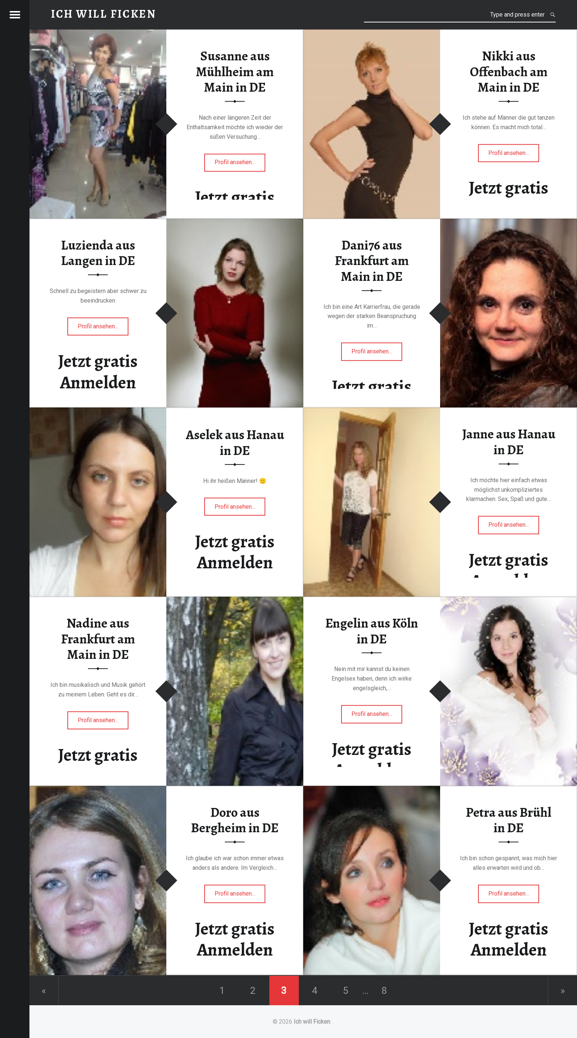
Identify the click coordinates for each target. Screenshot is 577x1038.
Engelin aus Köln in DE (371, 631)
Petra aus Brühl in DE (508, 820)
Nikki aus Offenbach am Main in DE (509, 71)
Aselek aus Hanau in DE (235, 442)
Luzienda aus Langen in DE (98, 253)
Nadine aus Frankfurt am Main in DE (98, 638)
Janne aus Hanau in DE (508, 442)
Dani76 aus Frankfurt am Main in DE (372, 260)
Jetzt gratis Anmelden (508, 198)
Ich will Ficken (312, 1021)
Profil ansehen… (240, 165)
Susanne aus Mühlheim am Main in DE (235, 71)
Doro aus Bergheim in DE (235, 820)
